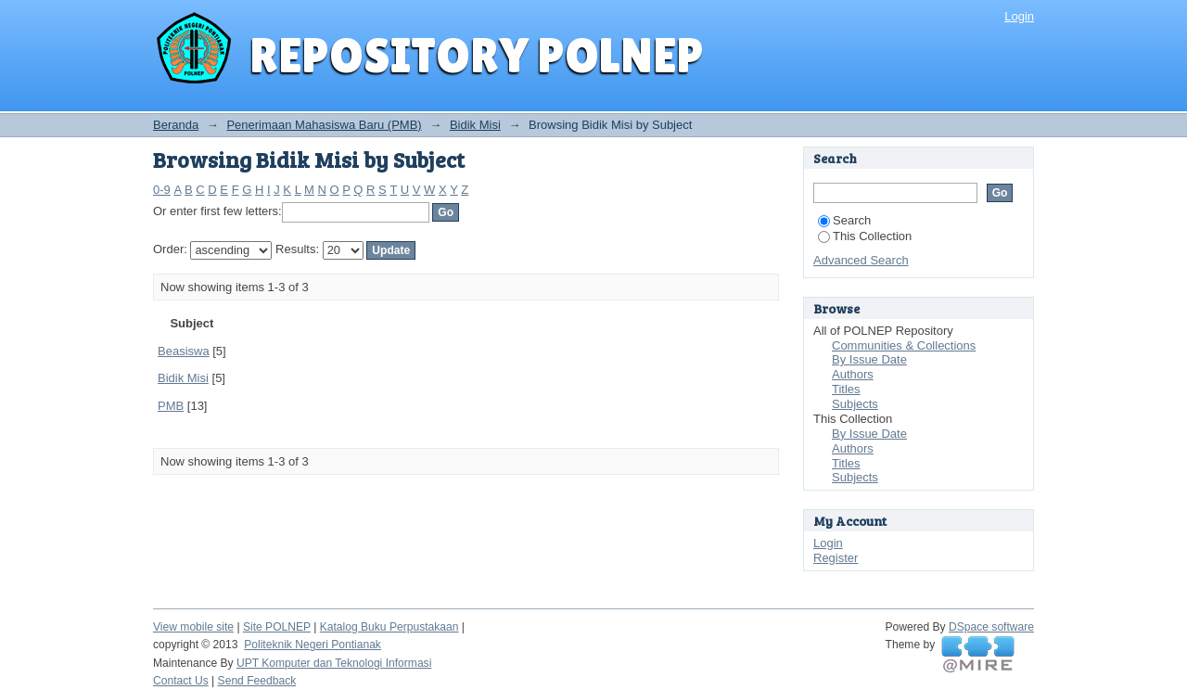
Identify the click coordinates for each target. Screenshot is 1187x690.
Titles (846, 389)
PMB (171, 406)
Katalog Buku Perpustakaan (389, 626)
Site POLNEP (277, 626)
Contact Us (181, 680)
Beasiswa (184, 351)
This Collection (865, 236)
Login (1019, 16)
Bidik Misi (475, 125)
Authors (853, 374)
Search (844, 220)
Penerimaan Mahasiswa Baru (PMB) (323, 125)
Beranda (175, 125)
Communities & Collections (904, 345)
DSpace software (991, 626)
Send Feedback (257, 680)
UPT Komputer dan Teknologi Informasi (333, 663)
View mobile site (193, 626)
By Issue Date (869, 359)
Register (835, 558)
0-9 (162, 190)
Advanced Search (861, 260)
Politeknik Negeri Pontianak (312, 644)
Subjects (855, 404)
